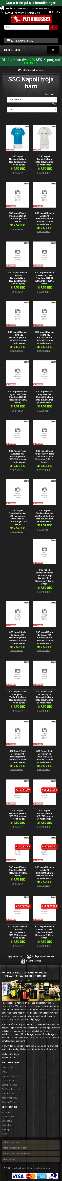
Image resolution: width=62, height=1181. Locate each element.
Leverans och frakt (10, 1080)
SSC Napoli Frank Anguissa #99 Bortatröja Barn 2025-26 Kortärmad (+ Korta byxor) (17, 456)
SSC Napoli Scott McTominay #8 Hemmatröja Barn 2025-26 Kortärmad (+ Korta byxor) (44, 697)
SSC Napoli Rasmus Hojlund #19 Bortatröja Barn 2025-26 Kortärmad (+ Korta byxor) (44, 337)
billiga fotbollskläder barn (14, 1148)
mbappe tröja (8, 1159)
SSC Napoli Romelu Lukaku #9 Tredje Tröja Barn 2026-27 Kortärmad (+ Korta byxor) (44, 932)
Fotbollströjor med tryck (13, 1019)
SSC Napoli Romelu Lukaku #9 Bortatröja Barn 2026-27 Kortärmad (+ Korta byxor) (17, 932)
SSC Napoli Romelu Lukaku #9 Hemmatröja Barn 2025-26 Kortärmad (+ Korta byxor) (44, 218)
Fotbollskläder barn (38, 1037)
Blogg (4, 1133)
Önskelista (7, 1121)
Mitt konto (6, 1112)
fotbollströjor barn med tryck (16, 1153)
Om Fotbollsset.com (11, 1089)
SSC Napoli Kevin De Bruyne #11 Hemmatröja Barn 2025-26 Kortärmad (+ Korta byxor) (17, 637)
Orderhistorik (8, 1116)
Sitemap (6, 1129)
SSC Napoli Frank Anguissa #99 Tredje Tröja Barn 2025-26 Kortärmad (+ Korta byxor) (44, 456)
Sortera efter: (51, 94)
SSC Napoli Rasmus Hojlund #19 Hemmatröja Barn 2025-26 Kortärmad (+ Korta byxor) (17, 337)
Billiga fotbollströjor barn (38, 1168)
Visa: (54, 104)
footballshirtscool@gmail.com (22, 13)
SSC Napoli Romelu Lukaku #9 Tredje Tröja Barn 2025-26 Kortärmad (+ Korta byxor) (44, 278)
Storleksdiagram (10, 1085)
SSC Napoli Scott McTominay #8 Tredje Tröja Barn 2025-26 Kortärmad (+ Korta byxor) (44, 756)
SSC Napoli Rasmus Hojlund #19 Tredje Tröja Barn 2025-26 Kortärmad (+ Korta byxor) (17, 397)
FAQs (4, 1072)
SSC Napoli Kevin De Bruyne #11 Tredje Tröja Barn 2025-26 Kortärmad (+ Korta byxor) (17, 697)
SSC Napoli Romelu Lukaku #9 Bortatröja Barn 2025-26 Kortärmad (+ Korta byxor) (17, 278)
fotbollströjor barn (11, 1142)
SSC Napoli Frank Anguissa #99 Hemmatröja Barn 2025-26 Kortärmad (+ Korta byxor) (44, 397)
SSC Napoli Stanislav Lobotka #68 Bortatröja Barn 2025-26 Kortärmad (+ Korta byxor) (44, 516)
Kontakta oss (8, 1093)
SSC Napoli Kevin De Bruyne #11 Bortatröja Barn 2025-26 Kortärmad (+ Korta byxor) (44, 637)
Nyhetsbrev (7, 1125)
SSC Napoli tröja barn (33, 70)
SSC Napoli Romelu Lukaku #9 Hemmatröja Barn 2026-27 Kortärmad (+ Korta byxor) (44, 873)
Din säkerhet (8, 1067)
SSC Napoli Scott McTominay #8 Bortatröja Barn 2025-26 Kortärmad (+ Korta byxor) (17, 756)
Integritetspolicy (9, 1098)
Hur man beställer (10, 1076)
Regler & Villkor (9, 1102)
